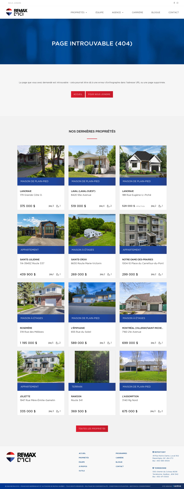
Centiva (177, 486)
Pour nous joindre (99, 94)
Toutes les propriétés (92, 429)
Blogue (155, 13)
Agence (116, 13)
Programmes (121, 453)
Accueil (78, 94)
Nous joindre (14, 3)
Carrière (137, 13)
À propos (83, 466)
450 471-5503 (163, 477)
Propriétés (77, 13)
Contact (174, 13)
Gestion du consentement (140, 486)
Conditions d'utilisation (118, 486)
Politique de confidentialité (96, 486)
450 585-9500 (163, 461)
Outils (82, 471)
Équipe (100, 13)
